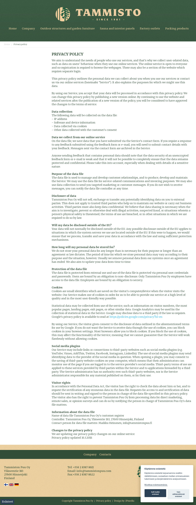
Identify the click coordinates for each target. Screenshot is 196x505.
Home (13, 28)
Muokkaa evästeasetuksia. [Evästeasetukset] (156, 485)
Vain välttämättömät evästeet (178, 494)
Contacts (105, 454)
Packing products (177, 28)
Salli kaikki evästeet (155, 493)
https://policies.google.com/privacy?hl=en (136, 316)
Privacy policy (20, 44)
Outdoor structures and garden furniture (67, 28)
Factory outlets (150, 28)
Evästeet (7, 501)
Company (28, 28)
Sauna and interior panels (117, 28)
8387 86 (86, 467)
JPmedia (129, 501)
